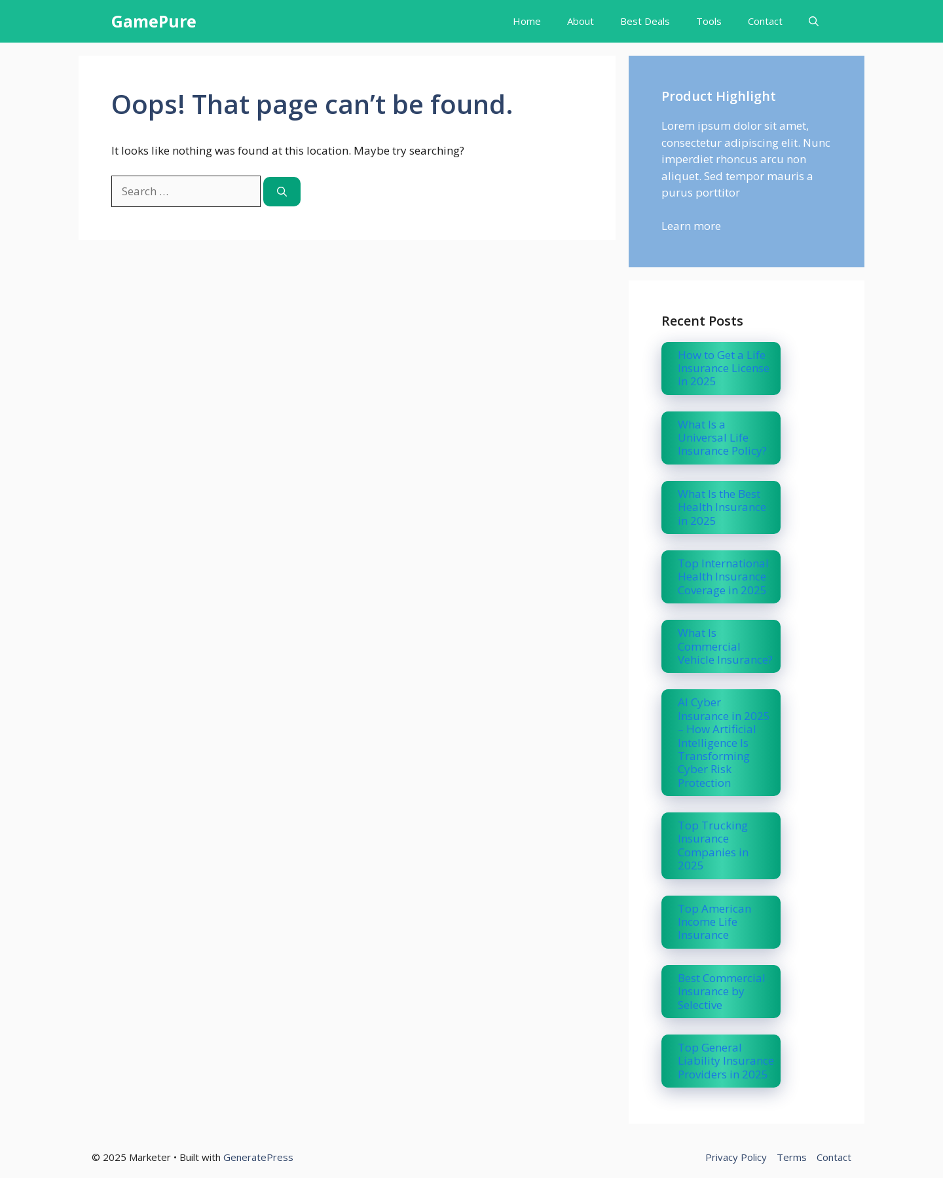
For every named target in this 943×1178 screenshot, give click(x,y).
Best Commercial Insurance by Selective (722, 991)
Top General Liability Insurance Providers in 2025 (726, 1061)
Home (527, 21)
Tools (709, 21)
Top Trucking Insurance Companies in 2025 (713, 845)
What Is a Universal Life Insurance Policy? (722, 438)
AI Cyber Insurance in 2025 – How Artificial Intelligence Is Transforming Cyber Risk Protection (724, 741)
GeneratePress (258, 1157)
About (580, 21)
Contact (765, 21)
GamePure (153, 21)
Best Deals (645, 21)
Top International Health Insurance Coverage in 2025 (723, 577)
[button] (814, 21)
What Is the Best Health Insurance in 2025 (722, 507)
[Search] (282, 191)
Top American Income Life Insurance (714, 922)
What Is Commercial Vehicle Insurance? (725, 646)
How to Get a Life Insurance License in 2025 (723, 368)
